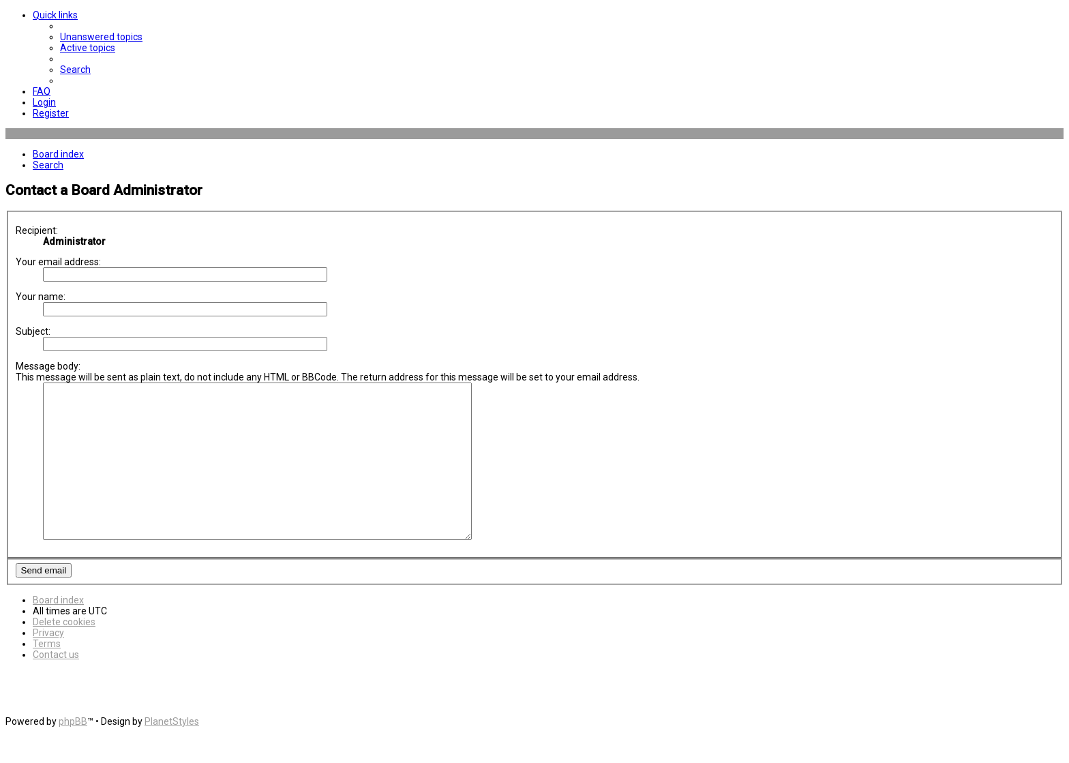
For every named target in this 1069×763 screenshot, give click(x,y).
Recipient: (37, 230)
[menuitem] (101, 36)
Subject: (33, 331)
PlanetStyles (172, 752)
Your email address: (58, 261)
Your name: (40, 296)
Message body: (48, 366)
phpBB (73, 752)
